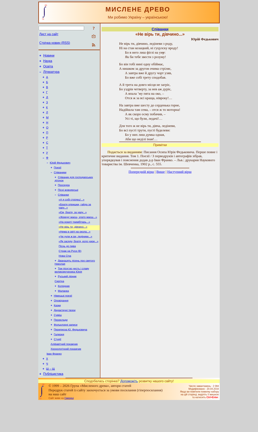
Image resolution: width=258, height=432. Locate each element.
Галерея (59, 360)
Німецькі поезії (63, 318)
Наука (47, 62)
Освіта (48, 68)
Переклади (61, 345)
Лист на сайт (48, 34)
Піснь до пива (67, 265)
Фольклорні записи (65, 350)
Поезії (57, 181)
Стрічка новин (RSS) (54, 43)
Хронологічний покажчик (66, 376)
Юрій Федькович (60, 175)
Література (51, 74)
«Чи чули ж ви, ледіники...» (75, 255)
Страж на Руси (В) (70, 270)
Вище (160, 172)
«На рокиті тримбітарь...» (74, 239)
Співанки (63, 210)
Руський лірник (67, 297)
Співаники (60, 186)
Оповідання (61, 324)
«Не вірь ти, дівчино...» (73, 244)
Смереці (69, 428)
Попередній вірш (141, 172)
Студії (57, 366)
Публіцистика (53, 404)
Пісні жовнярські (68, 205)
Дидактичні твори (64, 334)
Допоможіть (129, 411)
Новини (48, 56)
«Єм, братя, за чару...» (73, 229)
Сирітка (59, 303)
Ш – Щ (50, 398)
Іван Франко (54, 381)
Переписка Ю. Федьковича (70, 355)
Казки (57, 329)
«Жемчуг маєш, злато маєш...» (78, 234)
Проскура (64, 199)
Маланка (63, 313)
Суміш (58, 339)
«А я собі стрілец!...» (71, 215)
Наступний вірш (179, 172)
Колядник (64, 308)
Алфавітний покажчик (64, 371)
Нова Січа (65, 276)
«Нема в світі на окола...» (75, 249)
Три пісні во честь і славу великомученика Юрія (72, 291)
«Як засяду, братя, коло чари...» (78, 260)
